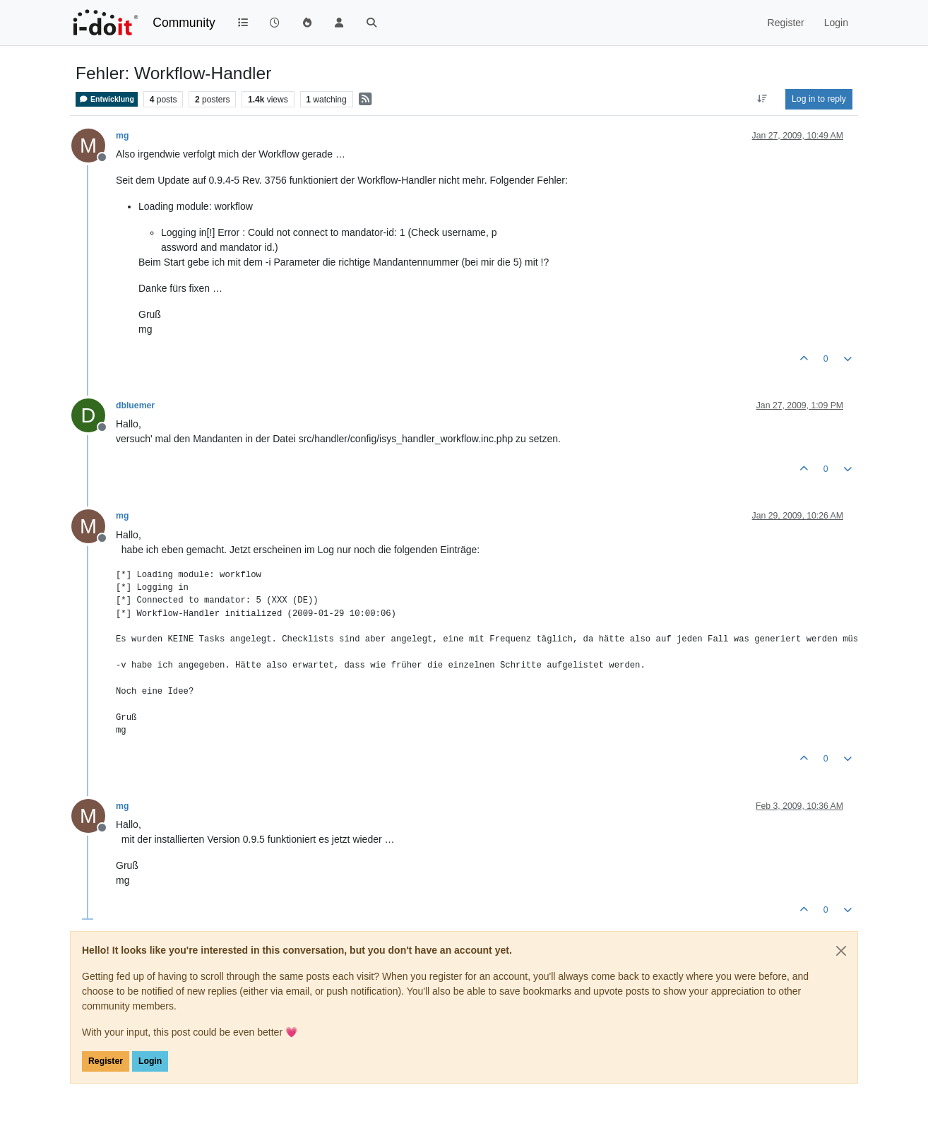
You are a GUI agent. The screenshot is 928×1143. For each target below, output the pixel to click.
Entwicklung (106, 99)
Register (105, 1061)
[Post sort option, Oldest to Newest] (762, 99)
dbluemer (135, 405)
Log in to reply (819, 99)
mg (122, 136)
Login (150, 1061)
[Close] (841, 951)
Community (184, 23)
